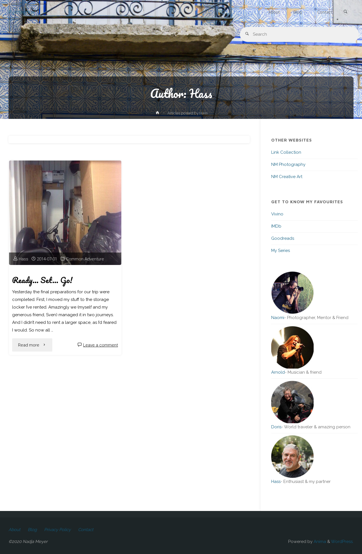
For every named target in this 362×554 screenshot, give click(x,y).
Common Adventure (85, 259)
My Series (280, 250)
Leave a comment (100, 345)
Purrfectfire (21, 12)
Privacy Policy (57, 529)
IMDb (276, 226)
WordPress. (342, 541)
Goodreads (282, 238)
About (14, 529)
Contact (85, 529)
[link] (345, 12)
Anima (319, 541)
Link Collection (286, 152)
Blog (32, 529)
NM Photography (288, 164)
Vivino (277, 214)
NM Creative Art (286, 176)
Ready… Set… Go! (42, 279)
